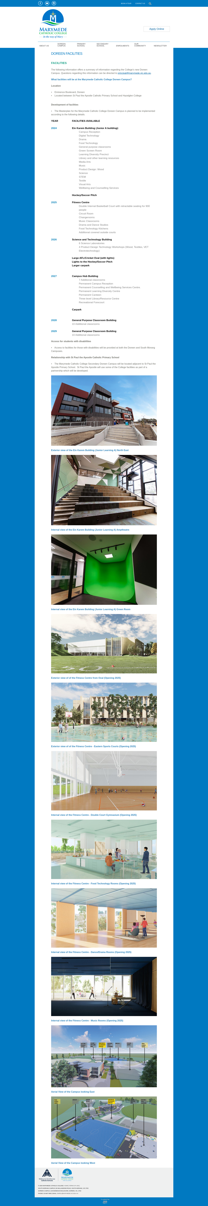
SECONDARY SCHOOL (102, 45)
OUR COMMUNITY (140, 45)
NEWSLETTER (160, 46)
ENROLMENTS (122, 46)
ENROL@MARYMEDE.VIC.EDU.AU (67, 1193)
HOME (66, 1185)
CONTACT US (140, 3)
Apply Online (156, 29)
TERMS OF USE (74, 1185)
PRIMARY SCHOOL (81, 45)
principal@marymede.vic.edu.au (134, 73)
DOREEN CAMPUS (61, 45)
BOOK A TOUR (126, 3)
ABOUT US (44, 46)
